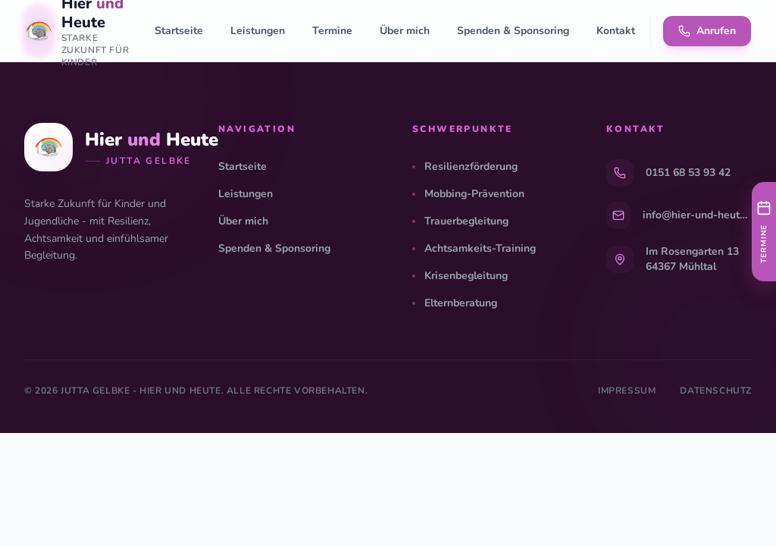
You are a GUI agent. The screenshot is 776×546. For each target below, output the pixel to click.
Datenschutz (716, 390)
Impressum (627, 390)
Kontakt (615, 31)
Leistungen (257, 31)
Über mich (405, 31)
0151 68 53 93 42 (688, 172)
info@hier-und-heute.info (697, 215)
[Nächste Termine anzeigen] (764, 231)
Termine (332, 31)
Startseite (179, 31)
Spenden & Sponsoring (513, 31)
